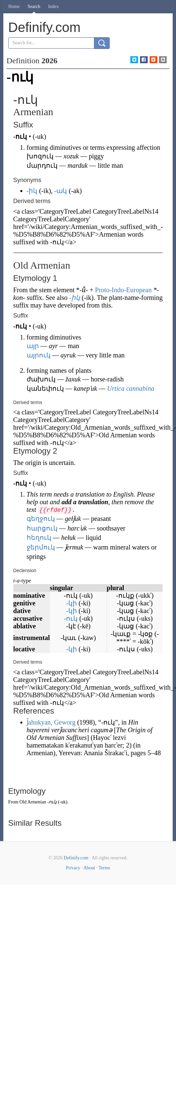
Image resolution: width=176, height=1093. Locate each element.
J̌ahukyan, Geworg (51, 722)
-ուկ (71, 618)
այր (33, 345)
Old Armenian (32, 801)
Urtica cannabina (130, 388)
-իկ (32, 190)
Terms (104, 867)
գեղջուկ (41, 518)
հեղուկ (39, 537)
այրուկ (39, 355)
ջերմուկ (41, 547)
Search (34, 6)
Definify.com (76, 857)
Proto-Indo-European (123, 290)
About (89, 867)
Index (53, 6)
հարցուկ (42, 528)
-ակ (60, 190)
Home (14, 6)
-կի (71, 603)
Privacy (73, 867)
